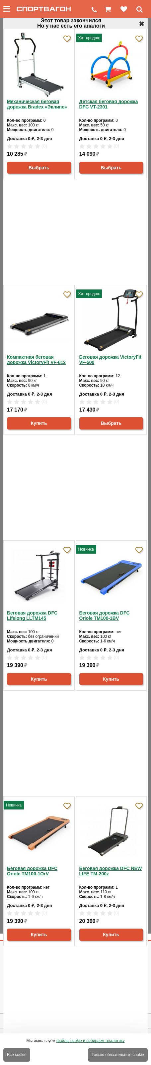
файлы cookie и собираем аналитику (90, 1040)
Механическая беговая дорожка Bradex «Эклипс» (37, 104)
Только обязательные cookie (118, 1054)
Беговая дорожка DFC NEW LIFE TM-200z (110, 871)
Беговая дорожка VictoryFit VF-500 (110, 359)
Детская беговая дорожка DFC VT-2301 (108, 104)
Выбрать (39, 167)
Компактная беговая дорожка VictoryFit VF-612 (36, 359)
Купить (39, 423)
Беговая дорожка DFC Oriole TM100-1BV (104, 615)
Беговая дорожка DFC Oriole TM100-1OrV (32, 871)
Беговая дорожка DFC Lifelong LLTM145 (32, 615)
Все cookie (17, 1054)
